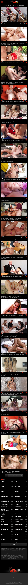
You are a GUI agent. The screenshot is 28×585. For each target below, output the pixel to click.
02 (9, 475)
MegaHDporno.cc (18, 2)
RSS (14, 577)
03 (11, 475)
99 (21, 475)
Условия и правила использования (14, 578)
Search (25, 2)
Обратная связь (14, 574)
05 (16, 475)
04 (14, 475)
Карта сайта (14, 576)
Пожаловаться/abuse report (14, 580)
